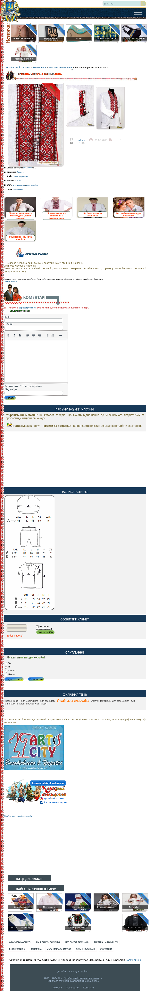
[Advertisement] (75, 458)
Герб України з (51, 38)
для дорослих (19, 185)
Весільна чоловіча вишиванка (92, 214)
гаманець (105, 701)
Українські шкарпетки (20, 927)
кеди (22, 703)
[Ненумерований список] (47, 335)
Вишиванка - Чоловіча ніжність (20, 238)
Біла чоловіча (49, 907)
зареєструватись (28, 307)
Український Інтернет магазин (81, 978)
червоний (23, 176)
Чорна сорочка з (135, 927)
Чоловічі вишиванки (60, 67)
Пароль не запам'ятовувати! (44, 627)
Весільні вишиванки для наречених (128, 214)
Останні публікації (85, 949)
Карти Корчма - (21, 907)
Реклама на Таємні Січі (106, 942)
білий (15, 176)
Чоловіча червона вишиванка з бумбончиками (56, 215)
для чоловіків (32, 185)
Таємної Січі (133, 960)
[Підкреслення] (20, 335)
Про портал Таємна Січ (77, 942)
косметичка (32, 703)
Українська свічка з (106, 38)
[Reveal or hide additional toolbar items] (60, 335)
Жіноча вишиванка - (106, 907)
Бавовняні (18, 189)
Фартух (94, 701)
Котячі (79, 38)
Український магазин (18, 67)
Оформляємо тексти (20, 942)
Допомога (36, 949)
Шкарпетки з (78, 907)
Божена (20, 172)
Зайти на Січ (45, 632)
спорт (44, 703)
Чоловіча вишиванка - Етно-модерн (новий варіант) (20, 215)
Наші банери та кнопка (48, 942)
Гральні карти (11, 701)
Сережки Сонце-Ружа (23, 38)
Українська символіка (73, 700)
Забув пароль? (15, 635)
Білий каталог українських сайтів (18, 816)
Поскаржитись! (11, 281)
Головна (57, 987)
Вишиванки (39, 67)
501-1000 (27, 167)
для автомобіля (120, 701)
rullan (84, 971)
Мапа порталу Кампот (59, 949)
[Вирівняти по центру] (34, 335)
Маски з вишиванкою (134, 38)
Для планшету (47, 701)
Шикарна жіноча (77, 927)
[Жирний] (8, 335)
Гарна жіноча (135, 907)
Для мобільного (29, 701)
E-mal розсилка (17, 949)
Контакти (88, 987)
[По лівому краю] (28, 335)
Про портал (72, 987)
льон (19, 180)
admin (81, 140)
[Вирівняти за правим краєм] (39, 335)
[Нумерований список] (53, 335)
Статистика (106, 949)
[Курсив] (14, 335)
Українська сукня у (23, 58)
